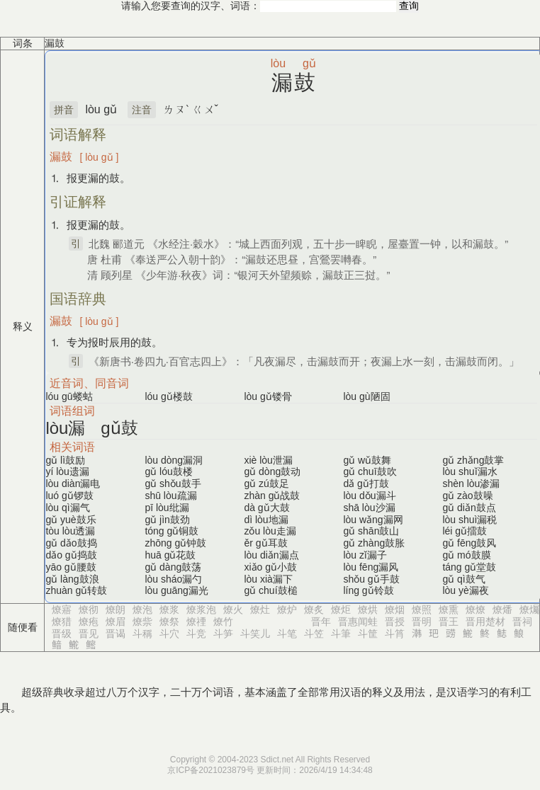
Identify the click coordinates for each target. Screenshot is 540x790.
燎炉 (287, 609)
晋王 (449, 621)
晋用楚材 (485, 621)
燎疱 (89, 621)
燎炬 (341, 609)
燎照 (422, 609)
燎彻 (89, 609)
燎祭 (169, 621)
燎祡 (142, 621)
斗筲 (395, 633)
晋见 (89, 633)
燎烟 (395, 609)
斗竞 (196, 633)
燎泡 (142, 609)
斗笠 (314, 633)
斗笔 (287, 633)
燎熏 (449, 609)
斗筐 (368, 633)
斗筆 (341, 633)
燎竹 (223, 621)
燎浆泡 (201, 609)
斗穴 (169, 633)
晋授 (395, 621)
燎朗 (115, 609)
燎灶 (260, 609)
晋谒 (115, 633)
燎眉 (115, 621)
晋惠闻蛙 (358, 621)
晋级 (62, 633)
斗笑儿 (255, 633)
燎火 (233, 609)
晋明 (422, 621)
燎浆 (169, 609)
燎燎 (475, 609)
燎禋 (196, 621)
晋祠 (522, 621)
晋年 (321, 621)
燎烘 (368, 609)
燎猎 (62, 621)
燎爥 (529, 609)
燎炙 (314, 609)
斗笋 (223, 633)
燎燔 (502, 609)
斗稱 (142, 633)
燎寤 (62, 609)
